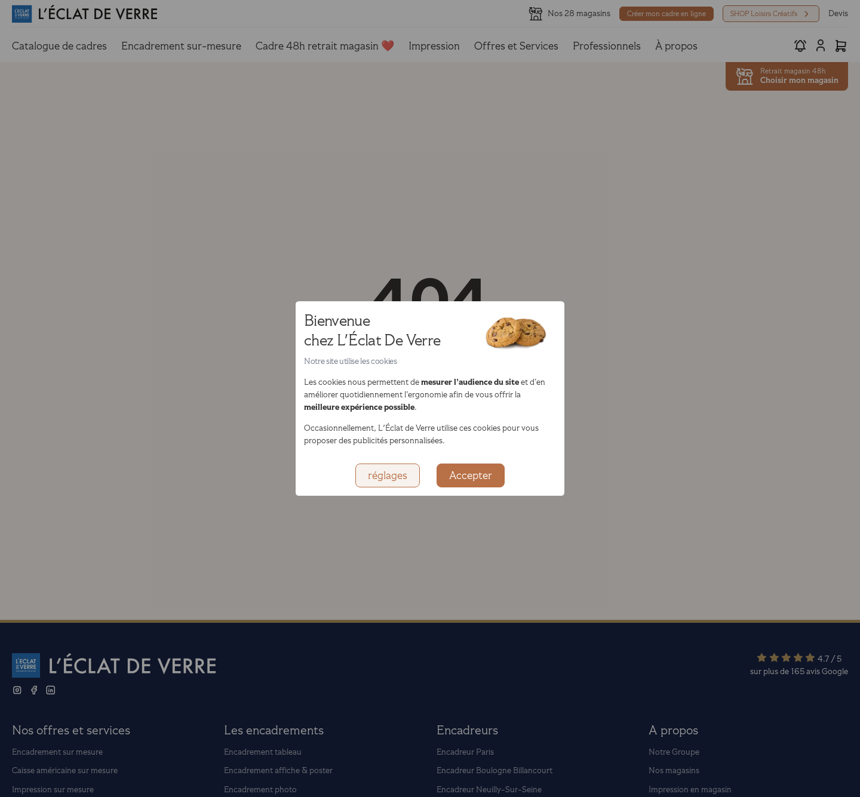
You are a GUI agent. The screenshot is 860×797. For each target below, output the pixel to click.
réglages (387, 475)
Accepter (470, 475)
